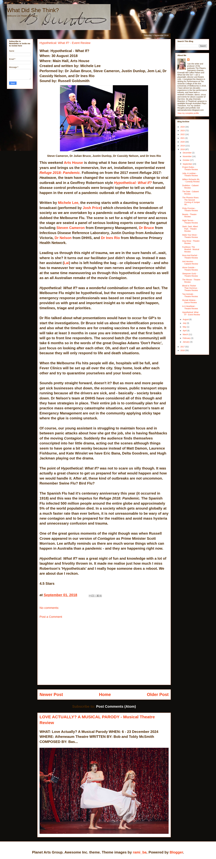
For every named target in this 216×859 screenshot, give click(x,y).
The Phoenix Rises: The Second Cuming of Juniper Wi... (191, 201)
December (187, 153)
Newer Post (51, 694)
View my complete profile (188, 113)
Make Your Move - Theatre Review (190, 236)
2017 (182, 347)
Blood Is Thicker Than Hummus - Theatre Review (190, 288)
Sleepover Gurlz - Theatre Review (190, 274)
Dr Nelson (63, 238)
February (187, 338)
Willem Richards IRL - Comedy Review (191, 180)
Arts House (73, 163)
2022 (182, 134)
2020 (182, 142)
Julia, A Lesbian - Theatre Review (190, 174)
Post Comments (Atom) (116, 706)
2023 (182, 130)
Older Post (158, 694)
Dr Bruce (146, 228)
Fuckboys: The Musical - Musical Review (190, 249)
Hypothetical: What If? (133, 183)
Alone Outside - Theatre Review (190, 268)
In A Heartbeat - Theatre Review (190, 307)
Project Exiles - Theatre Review (190, 168)
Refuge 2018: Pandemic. (60, 173)
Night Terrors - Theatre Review (190, 221)
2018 (182, 149)
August (186, 319)
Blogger (176, 852)
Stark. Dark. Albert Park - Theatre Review (190, 228)
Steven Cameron (71, 228)
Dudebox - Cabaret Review (190, 186)
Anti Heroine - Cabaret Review (190, 262)
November (187, 156)
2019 (182, 146)
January (186, 342)
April (185, 330)
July (185, 323)
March (186, 334)
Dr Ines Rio (110, 238)
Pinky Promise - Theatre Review (190, 209)
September (188, 164)
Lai (66, 263)
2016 (182, 350)
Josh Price (91, 208)
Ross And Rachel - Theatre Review (190, 256)
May (185, 327)
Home (105, 694)
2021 (182, 138)
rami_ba (140, 852)
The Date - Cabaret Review (190, 192)
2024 (182, 127)
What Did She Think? (33, 10)
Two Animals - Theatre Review (190, 295)
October (186, 160)
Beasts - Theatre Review (189, 215)
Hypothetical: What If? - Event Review (191, 313)
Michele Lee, (68, 203)
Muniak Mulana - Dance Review (189, 301)
